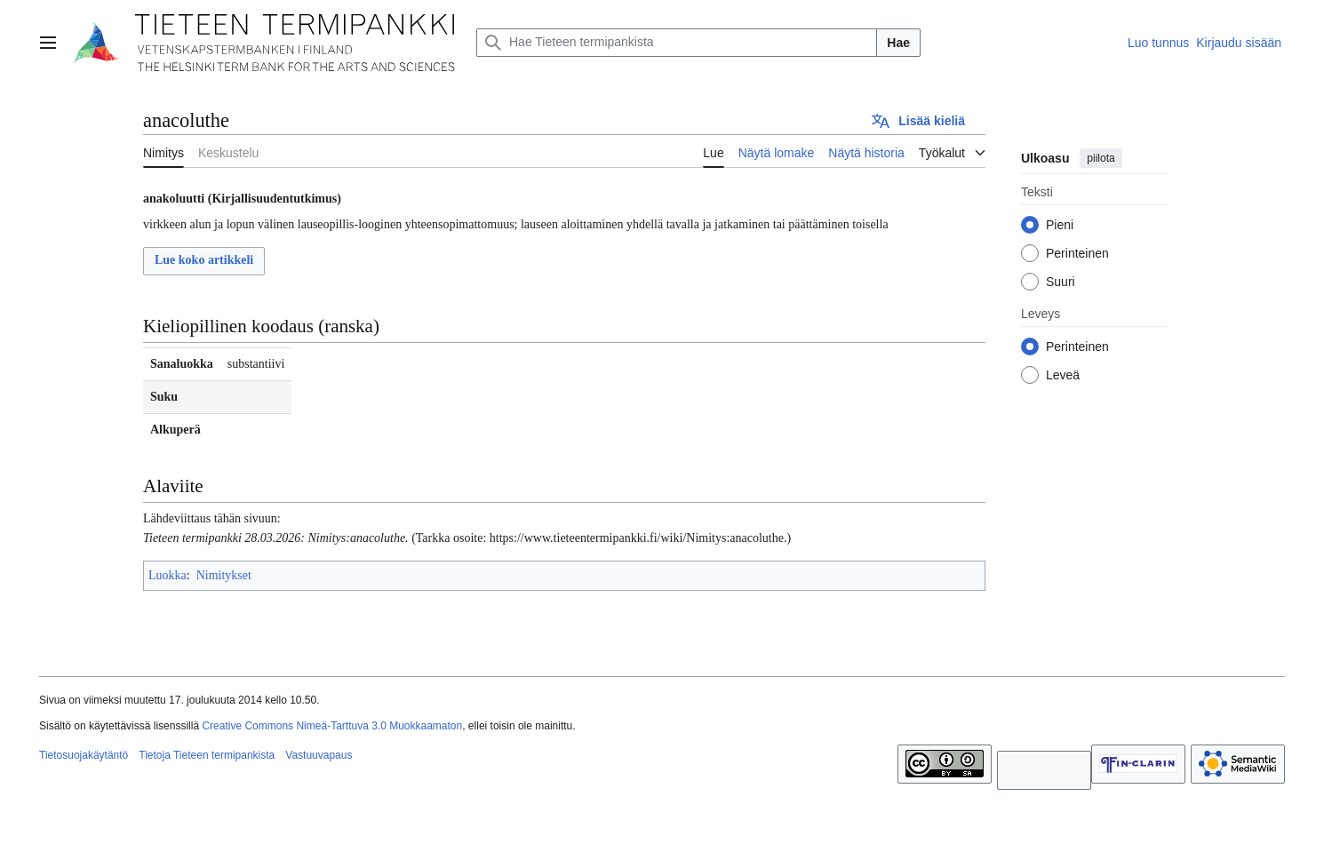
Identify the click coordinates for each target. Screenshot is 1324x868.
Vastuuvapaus (318, 755)
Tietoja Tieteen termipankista (207, 755)
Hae (898, 43)
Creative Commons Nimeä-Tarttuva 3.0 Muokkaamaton (332, 726)
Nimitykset (223, 575)
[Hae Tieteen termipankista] (676, 42)
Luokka (167, 575)
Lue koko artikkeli (204, 260)
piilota (1100, 158)
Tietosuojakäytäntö (83, 755)
